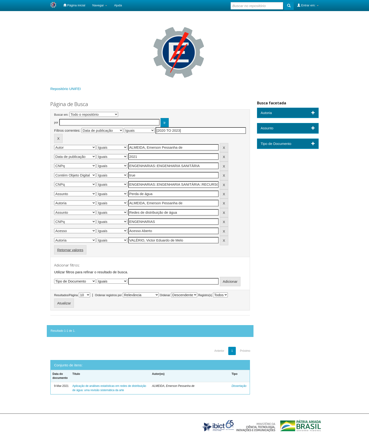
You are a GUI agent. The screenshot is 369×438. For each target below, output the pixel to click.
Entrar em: (308, 5)
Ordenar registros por (108, 295)
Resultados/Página (66, 295)
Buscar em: (61, 114)
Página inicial (74, 5)
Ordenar (165, 295)
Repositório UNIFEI (65, 89)
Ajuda (118, 5)
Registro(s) (205, 295)
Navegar (99, 5)
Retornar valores (70, 250)
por (56, 122)
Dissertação (239, 386)
